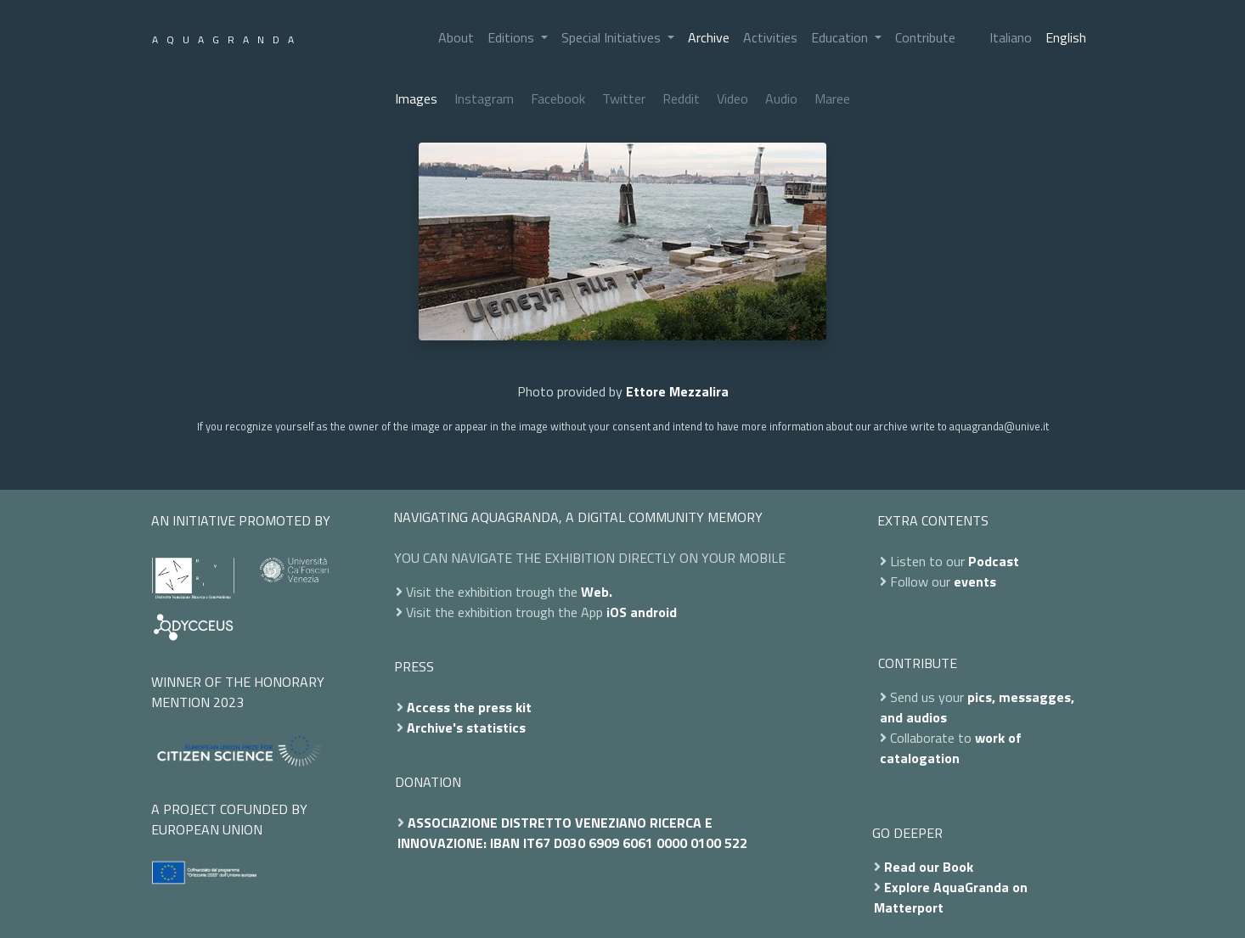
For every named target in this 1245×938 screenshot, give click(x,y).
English (1065, 37)
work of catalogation (951, 747)
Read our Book (928, 867)
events (975, 581)
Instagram (484, 98)
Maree (832, 98)
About (456, 37)
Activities (770, 37)
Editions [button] (512, 37)
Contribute (925, 37)
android (653, 612)
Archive (709, 37)
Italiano (1010, 37)
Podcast (993, 561)
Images (416, 98)
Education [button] (841, 37)
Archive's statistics (466, 727)
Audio (781, 98)
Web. (596, 591)
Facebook (558, 98)
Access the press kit (469, 707)
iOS (616, 612)
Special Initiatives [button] (612, 37)
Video (732, 98)
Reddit (681, 98)
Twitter (623, 98)
